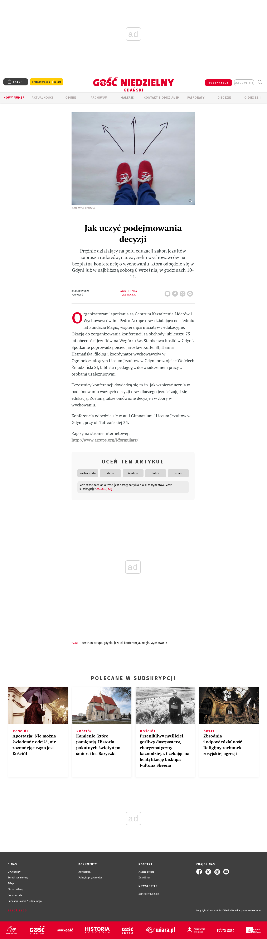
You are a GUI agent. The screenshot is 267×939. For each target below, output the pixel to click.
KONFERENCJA (132, 643)
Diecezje (224, 97)
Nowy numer (14, 97)
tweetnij (183, 292)
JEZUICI (118, 643)
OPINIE (70, 97)
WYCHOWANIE (159, 643)
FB (176, 292)
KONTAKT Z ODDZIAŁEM (162, 97)
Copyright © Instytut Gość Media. (213, 910)
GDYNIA (108, 643)
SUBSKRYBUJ (218, 82)
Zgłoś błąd (17, 910)
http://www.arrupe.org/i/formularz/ (105, 440)
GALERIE (127, 97)
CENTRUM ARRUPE (92, 643)
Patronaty (196, 97)
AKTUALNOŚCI (42, 97)
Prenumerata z (46, 82)
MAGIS (145, 643)
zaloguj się (244, 82)
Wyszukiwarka (260, 82)
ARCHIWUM (99, 97)
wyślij (191, 292)
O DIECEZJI (252, 97)
